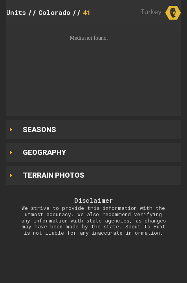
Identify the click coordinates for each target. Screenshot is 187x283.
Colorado (54, 12)
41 (87, 12)
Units (16, 12)
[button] (93, 68)
